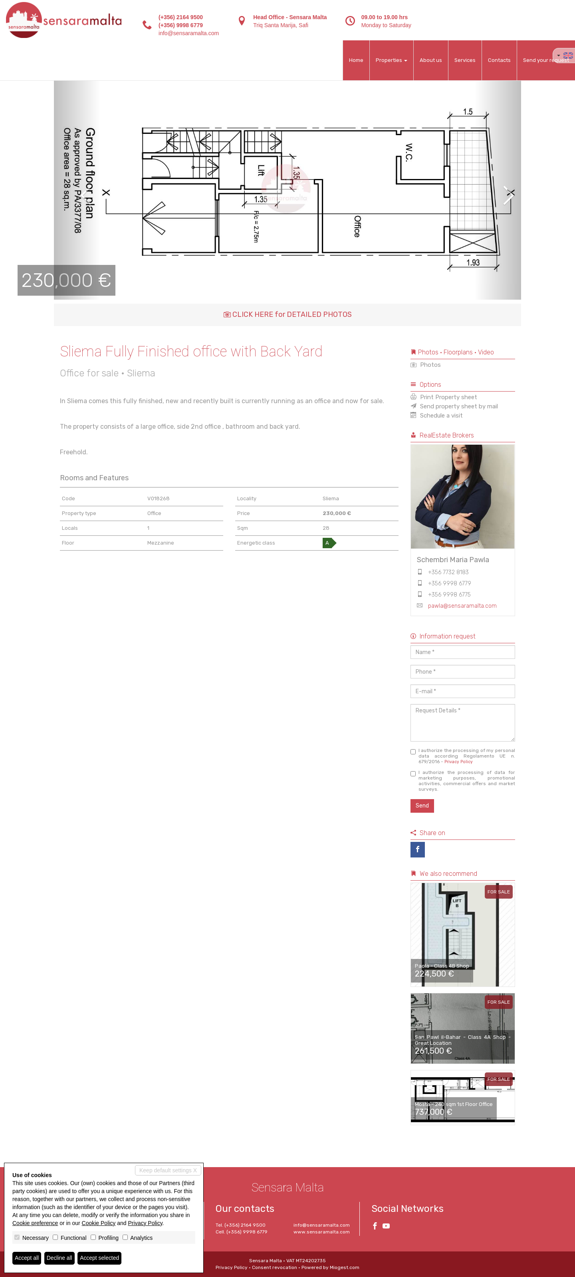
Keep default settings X (168, 1170)
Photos (425, 364)
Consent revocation (274, 1267)
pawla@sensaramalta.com (462, 606)
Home (356, 60)
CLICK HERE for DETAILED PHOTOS (288, 314)
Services (465, 60)
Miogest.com (344, 1267)
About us (431, 60)
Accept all (27, 1258)
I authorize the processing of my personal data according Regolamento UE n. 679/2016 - (463, 756)
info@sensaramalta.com (189, 33)
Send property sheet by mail (454, 406)
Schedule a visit (436, 415)
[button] (77, 190)
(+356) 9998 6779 (181, 25)
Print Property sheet (443, 397)
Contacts (499, 60)
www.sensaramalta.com (321, 1232)
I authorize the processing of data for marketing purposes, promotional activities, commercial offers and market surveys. (463, 781)
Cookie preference (35, 1223)
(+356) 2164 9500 (181, 17)
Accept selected (100, 1258)
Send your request (546, 60)
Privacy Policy (458, 761)
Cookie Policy (99, 1223)
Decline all (60, 1258)
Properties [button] (391, 60)
